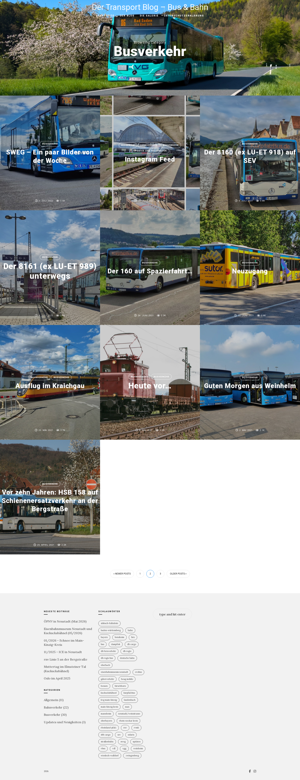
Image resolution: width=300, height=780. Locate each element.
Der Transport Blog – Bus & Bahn (150, 7)
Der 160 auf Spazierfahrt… (150, 271)
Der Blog (127, 15)
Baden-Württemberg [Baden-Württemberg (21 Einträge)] (111, 630)
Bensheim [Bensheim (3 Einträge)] (119, 637)
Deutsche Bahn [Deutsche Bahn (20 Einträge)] (127, 658)
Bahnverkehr (148, 145)
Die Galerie (149, 15)
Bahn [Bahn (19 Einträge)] (130, 630)
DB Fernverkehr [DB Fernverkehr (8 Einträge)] (108, 651)
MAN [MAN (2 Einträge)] (127, 706)
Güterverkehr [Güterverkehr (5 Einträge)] (107, 679)
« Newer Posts (122, 573)
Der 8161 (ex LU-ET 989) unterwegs (50, 271)
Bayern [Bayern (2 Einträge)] (104, 637)
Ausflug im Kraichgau (50, 386)
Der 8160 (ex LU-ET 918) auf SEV (250, 156)
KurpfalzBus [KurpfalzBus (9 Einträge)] (129, 692)
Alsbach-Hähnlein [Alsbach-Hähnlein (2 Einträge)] (109, 623)
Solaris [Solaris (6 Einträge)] (131, 734)
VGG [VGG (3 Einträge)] (124, 748)
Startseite (105, 15)
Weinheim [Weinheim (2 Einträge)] (138, 748)
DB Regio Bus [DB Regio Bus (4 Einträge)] (107, 658)
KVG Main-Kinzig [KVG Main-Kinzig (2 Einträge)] (109, 700)
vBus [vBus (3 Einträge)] (103, 748)
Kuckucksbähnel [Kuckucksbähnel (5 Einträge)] (109, 692)
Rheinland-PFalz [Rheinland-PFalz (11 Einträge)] (108, 727)
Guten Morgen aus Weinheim (250, 386)
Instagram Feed (150, 159)
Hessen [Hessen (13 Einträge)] (104, 686)
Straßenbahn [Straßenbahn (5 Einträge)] (107, 741)
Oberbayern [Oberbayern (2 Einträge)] (106, 720)
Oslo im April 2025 (57, 678)
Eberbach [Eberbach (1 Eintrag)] (105, 665)
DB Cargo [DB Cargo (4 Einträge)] (131, 644)
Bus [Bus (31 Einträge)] (102, 644)
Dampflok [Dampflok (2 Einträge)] (115, 644)
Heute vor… (149, 386)
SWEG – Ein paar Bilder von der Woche (50, 156)
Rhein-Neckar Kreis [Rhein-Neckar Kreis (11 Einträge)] (128, 720)
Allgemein (128, 145)
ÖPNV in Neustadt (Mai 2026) (65, 621)
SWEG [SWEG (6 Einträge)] (123, 741)
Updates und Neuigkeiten (150, 151)
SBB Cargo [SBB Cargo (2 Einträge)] (105, 734)
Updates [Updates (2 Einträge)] (136, 741)
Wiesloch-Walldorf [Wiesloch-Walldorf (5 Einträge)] (110, 755)
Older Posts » (178, 573)
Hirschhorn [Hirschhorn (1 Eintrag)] (120, 686)
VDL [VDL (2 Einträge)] (113, 748)
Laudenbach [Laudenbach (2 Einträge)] (129, 700)
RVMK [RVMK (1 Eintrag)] (136, 727)
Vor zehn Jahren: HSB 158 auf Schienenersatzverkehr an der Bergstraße (50, 500)
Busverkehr (50, 144)
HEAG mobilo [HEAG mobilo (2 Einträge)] (127, 679)
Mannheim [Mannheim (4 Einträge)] (106, 713)
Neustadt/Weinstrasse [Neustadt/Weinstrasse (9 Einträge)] (129, 713)
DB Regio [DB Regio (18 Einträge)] (127, 651)
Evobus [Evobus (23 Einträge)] (138, 672)
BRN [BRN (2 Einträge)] (133, 637)
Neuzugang (250, 271)
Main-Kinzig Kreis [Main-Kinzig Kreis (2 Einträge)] (109, 706)
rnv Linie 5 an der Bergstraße (65, 659)
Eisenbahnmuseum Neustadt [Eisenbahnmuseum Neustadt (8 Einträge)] (114, 672)
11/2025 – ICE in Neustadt (63, 652)
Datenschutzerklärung (184, 15)
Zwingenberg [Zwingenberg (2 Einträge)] (132, 755)
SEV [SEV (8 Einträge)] (119, 734)
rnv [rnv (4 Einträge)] (125, 727)
